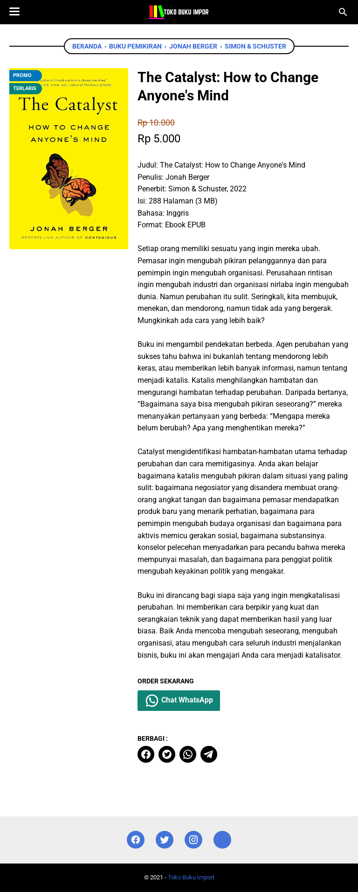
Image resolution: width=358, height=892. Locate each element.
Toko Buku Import (191, 877)
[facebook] (146, 754)
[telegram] (208, 754)
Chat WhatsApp (179, 700)
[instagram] (193, 840)
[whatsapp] (187, 754)
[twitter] (166, 754)
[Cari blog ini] (343, 12)
